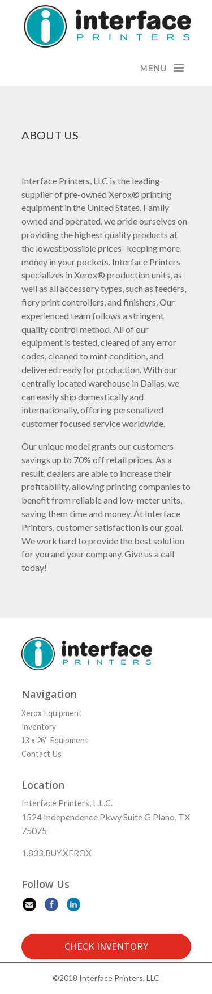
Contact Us (41, 753)
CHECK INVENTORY (106, 946)
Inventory (38, 726)
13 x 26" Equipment (54, 740)
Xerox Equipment (51, 713)
